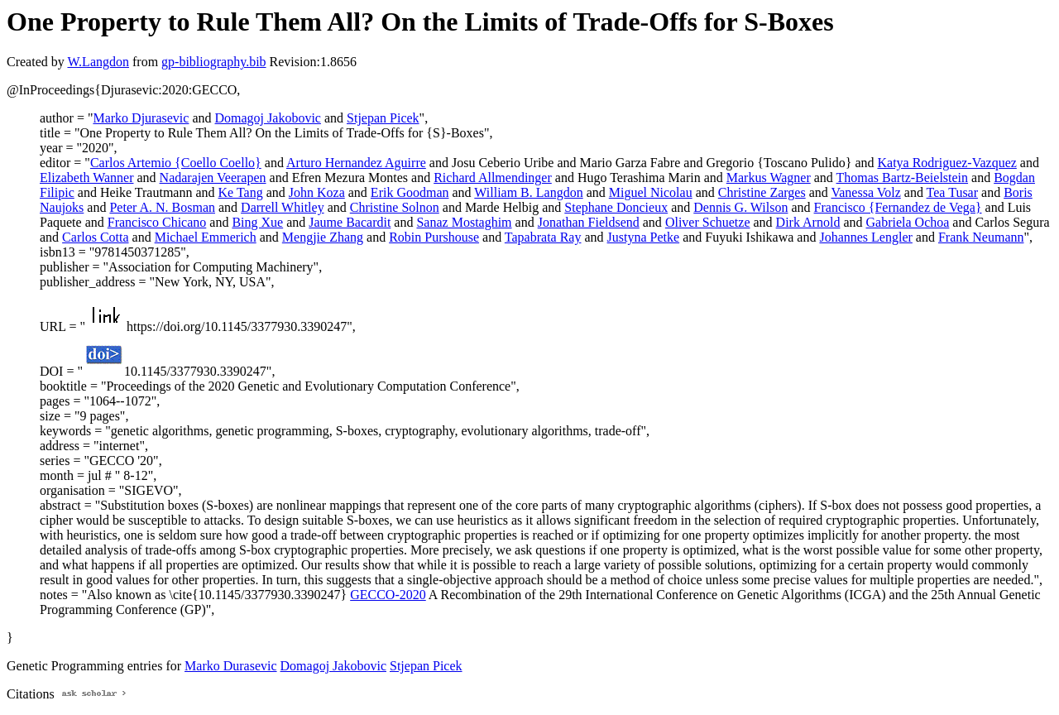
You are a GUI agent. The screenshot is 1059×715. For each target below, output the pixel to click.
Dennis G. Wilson (740, 207)
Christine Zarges (762, 192)
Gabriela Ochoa (908, 222)
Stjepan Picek (383, 118)
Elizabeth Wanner (86, 177)
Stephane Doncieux (616, 207)
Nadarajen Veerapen (213, 177)
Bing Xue (257, 222)
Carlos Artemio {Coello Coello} (175, 163)
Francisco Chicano (157, 222)
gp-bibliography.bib (213, 62)
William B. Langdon (528, 192)
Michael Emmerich (205, 237)
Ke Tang (240, 192)
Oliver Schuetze (707, 222)
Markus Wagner (768, 177)
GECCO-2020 (388, 595)
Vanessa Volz (865, 192)
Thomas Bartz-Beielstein (902, 177)
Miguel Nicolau (650, 192)
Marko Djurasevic (141, 118)
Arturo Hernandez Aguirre (356, 163)
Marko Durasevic (230, 666)
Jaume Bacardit (350, 222)
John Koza (317, 192)
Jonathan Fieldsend (589, 222)
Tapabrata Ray (543, 237)
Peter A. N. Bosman (162, 207)
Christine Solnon (394, 207)
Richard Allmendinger (493, 177)
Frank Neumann (981, 237)
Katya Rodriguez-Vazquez (946, 163)
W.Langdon (98, 62)
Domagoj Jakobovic (268, 118)
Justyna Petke (643, 237)
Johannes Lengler (865, 237)
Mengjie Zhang (322, 237)
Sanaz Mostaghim (463, 222)
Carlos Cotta (95, 237)
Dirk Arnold (808, 222)
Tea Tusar (952, 192)
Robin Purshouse (434, 237)
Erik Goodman (410, 192)
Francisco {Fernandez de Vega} (898, 207)
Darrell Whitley (282, 207)
